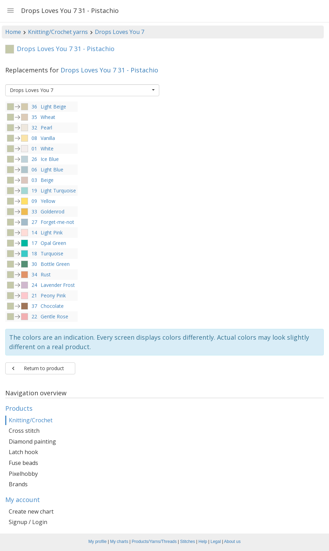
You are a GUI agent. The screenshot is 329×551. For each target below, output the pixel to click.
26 (34, 159)
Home (13, 32)
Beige (47, 180)
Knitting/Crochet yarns (58, 32)
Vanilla (48, 138)
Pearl (46, 127)
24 (34, 285)
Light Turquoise (58, 190)
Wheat (48, 117)
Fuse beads (23, 463)
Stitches (187, 541)
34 (34, 274)
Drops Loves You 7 (119, 32)
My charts (119, 541)
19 (34, 190)
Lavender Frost (58, 285)
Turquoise (52, 253)
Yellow (48, 201)
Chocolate (52, 306)
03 (34, 180)
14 (34, 232)
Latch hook (23, 452)
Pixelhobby (23, 474)
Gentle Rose (54, 316)
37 (34, 306)
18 (34, 253)
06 (34, 169)
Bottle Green (55, 264)
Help (202, 541)
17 (34, 243)
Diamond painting (32, 441)
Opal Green (53, 243)
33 (34, 211)
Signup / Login (28, 522)
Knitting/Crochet (30, 420)
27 (34, 222)
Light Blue (52, 169)
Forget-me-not (57, 222)
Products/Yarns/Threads (154, 541)
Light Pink (52, 232)
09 (34, 201)
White (47, 148)
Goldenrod (52, 211)
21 (34, 295)
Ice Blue (50, 159)
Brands (18, 484)
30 (34, 264)
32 (34, 127)
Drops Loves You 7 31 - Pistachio (109, 70)
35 (34, 117)
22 (34, 316)
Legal (216, 541)
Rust (46, 274)
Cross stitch (24, 431)
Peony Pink (53, 295)
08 (34, 138)
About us (232, 541)
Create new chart (31, 511)
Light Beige (53, 106)
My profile (98, 541)
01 (34, 148)
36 (34, 106)
